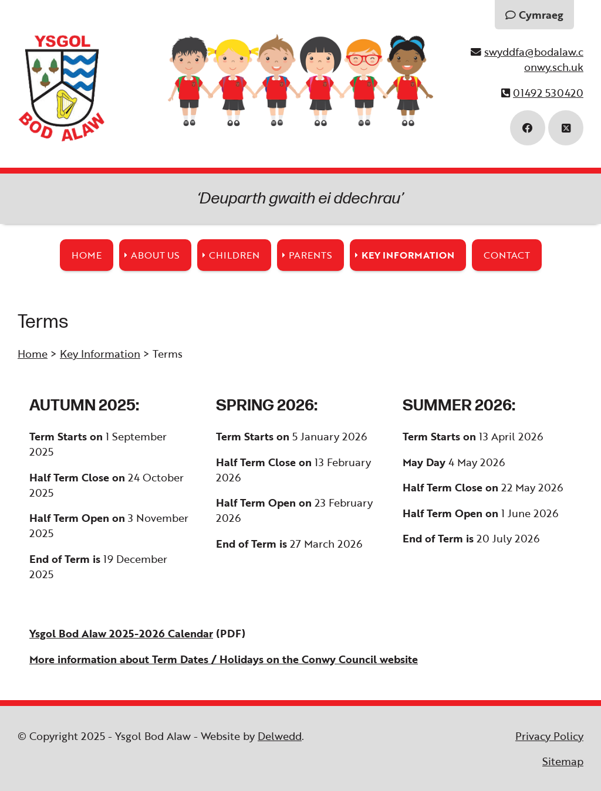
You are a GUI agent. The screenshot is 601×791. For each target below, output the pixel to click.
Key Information (100, 353)
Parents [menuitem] (310, 255)
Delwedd (280, 736)
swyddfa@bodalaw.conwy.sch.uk (533, 59)
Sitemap (562, 761)
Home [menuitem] (87, 255)
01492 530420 (548, 92)
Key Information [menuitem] (408, 255)
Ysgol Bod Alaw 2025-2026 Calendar (121, 633)
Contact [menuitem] (507, 255)
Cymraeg (534, 14)
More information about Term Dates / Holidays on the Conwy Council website (223, 659)
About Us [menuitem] (155, 255)
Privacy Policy (549, 736)
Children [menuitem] (234, 255)
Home (33, 353)
